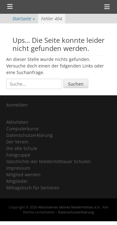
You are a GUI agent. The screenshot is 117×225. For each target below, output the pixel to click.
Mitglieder (17, 181)
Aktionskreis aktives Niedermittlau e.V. (69, 207)
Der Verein (17, 142)
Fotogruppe (18, 155)
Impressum (18, 168)
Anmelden (17, 105)
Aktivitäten (17, 122)
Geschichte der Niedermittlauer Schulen (48, 161)
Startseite (23, 18)
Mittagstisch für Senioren (32, 188)
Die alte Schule (21, 148)
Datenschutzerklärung (29, 135)
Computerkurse (22, 129)
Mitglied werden (23, 175)
